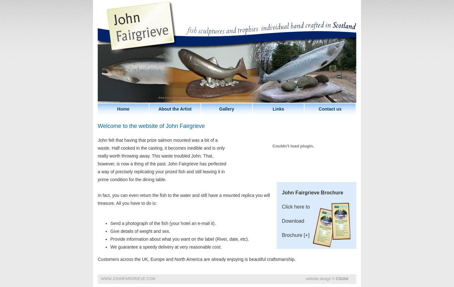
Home (123, 109)
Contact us (330, 109)
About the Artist (174, 109)
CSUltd (342, 279)
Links (278, 109)
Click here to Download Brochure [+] (316, 219)
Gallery (226, 109)
